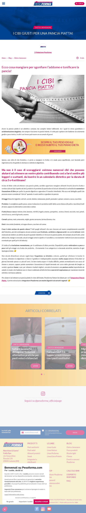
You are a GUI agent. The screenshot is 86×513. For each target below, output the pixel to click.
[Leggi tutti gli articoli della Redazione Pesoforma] (43, 48)
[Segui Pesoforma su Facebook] (37, 509)
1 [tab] (41, 374)
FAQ (68, 481)
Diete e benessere (20, 58)
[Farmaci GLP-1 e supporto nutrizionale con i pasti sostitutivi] (60, 343)
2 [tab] (44, 374)
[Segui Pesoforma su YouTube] (49, 509)
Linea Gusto (51, 447)
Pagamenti (51, 480)
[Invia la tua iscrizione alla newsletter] (75, 432)
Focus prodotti (72, 450)
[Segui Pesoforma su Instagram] (43, 509)
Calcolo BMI (73, 471)
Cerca (79, 3)
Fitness (69, 456)
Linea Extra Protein (54, 456)
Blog (10, 58)
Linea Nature (52, 450)
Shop (49, 471)
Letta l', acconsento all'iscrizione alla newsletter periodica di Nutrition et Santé (52, 432)
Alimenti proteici (33, 453)
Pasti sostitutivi (33, 447)
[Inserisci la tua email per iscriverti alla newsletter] (30, 433)
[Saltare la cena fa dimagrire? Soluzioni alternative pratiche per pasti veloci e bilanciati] (26, 343)
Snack (29, 456)
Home (4, 58)
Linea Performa (53, 453)
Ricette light (71, 453)
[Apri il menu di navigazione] (4, 3)
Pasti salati (31, 450)
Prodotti (32, 443)
